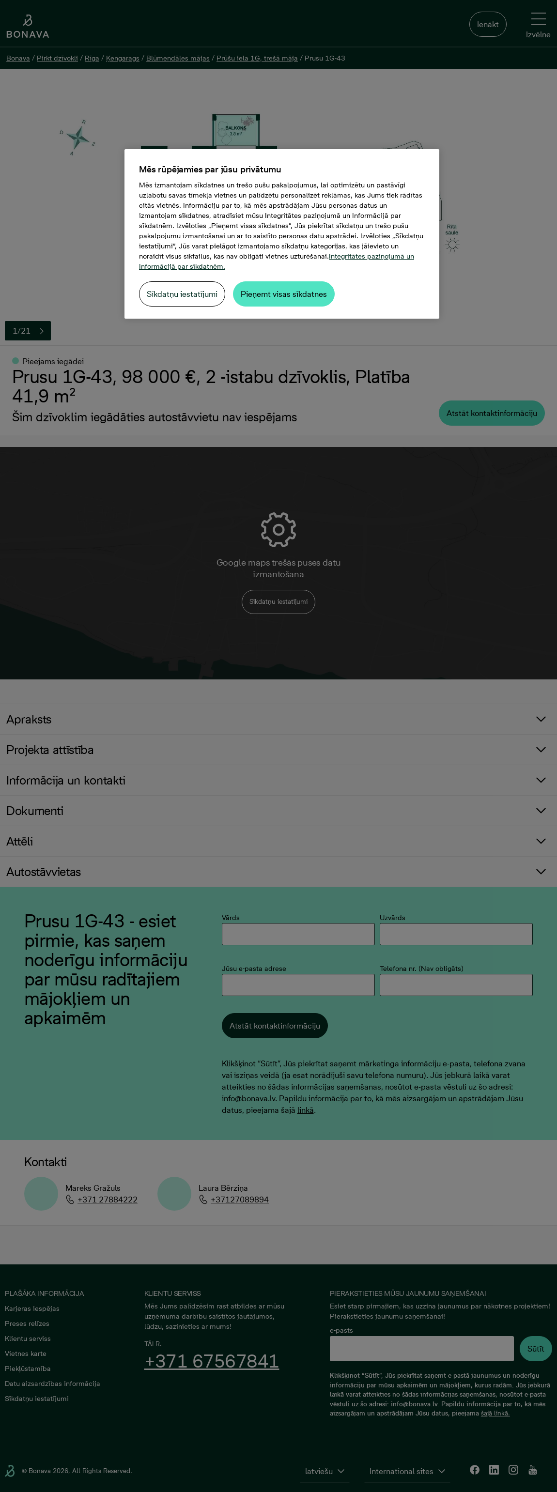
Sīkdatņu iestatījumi (182, 294)
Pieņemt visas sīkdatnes (284, 294)
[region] (281, 234)
